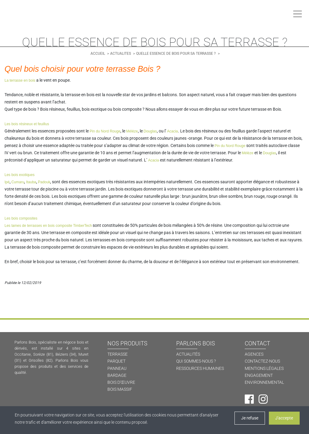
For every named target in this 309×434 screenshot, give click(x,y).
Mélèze (132, 131)
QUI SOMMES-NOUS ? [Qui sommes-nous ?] (196, 361)
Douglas (150, 131)
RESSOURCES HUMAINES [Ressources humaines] (200, 368)
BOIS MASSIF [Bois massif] (119, 389)
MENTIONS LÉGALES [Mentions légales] (264, 368)
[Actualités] (121, 53)
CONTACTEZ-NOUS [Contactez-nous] (262, 361)
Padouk (44, 182)
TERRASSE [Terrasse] (117, 354)
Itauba (31, 182)
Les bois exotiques (19, 175)
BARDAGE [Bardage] (116, 375)
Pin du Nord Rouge (105, 131)
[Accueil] (98, 53)
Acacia (172, 131)
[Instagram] (263, 399)
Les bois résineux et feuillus (27, 124)
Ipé (7, 182)
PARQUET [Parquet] (116, 361)
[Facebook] (249, 399)
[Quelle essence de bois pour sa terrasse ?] (176, 53)
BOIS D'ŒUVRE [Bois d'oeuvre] (121, 382)
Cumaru (17, 182)
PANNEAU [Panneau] (116, 368)
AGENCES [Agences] (254, 354)
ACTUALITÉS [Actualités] (188, 354)
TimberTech (82, 226)
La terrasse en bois (20, 80)
